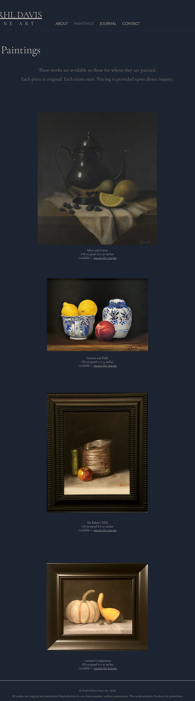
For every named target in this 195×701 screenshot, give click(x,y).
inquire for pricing (105, 258)
